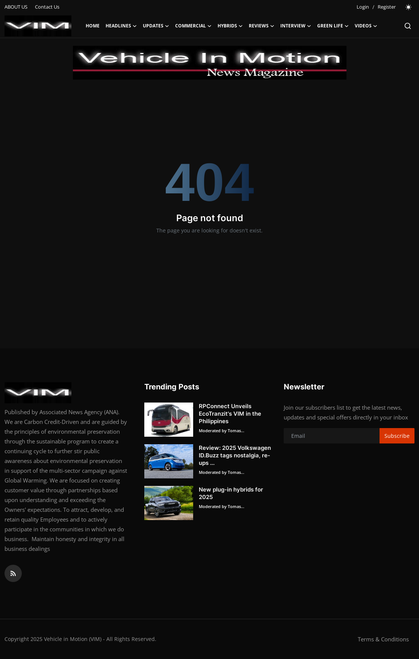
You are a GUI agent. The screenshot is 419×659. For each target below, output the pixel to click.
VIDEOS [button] (366, 26)
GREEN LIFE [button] (333, 26)
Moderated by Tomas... (221, 430)
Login (363, 6)
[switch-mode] (408, 7)
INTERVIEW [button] (295, 26)
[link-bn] (209, 63)
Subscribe (397, 435)
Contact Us (47, 6)
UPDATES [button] (156, 26)
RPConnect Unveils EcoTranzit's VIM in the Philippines (230, 414)
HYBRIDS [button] (230, 26)
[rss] (13, 573)
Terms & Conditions (383, 639)
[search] (407, 26)
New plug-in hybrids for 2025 (231, 493)
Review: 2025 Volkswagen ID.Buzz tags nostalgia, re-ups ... (235, 455)
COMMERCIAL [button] (193, 26)
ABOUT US (16, 6)
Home (93, 26)
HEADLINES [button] (121, 26)
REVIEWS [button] (261, 26)
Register (387, 6)
